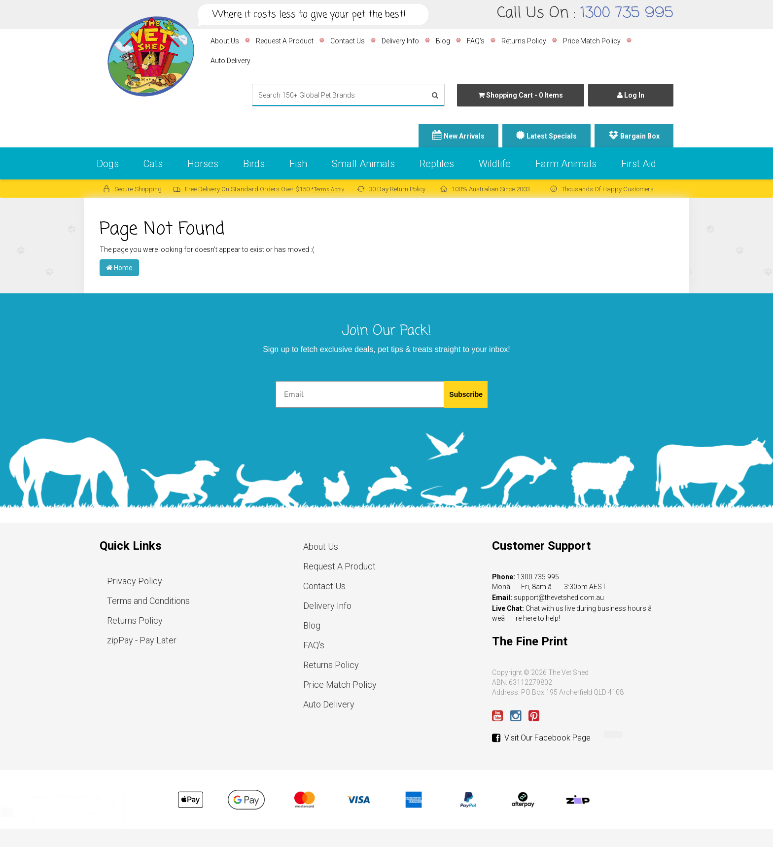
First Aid (638, 164)
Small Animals (363, 164)
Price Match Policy (592, 41)
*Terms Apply (327, 189)
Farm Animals (566, 164)
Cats (153, 164)
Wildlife (495, 164)
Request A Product (285, 41)
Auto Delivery (230, 61)
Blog (443, 41)
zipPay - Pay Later (141, 640)
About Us (225, 41)
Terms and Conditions (148, 601)
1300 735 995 (626, 13)
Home (119, 268)
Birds (254, 164)
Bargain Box (640, 136)
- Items (520, 95)
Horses (202, 164)
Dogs (108, 164)
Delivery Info (400, 41)
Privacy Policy (134, 581)
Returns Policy (523, 41)
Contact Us (347, 41)
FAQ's (476, 41)
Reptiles (437, 164)
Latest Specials (552, 136)
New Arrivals (464, 136)
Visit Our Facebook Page (541, 738)
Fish (298, 164)
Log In (630, 95)
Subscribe (466, 394)
